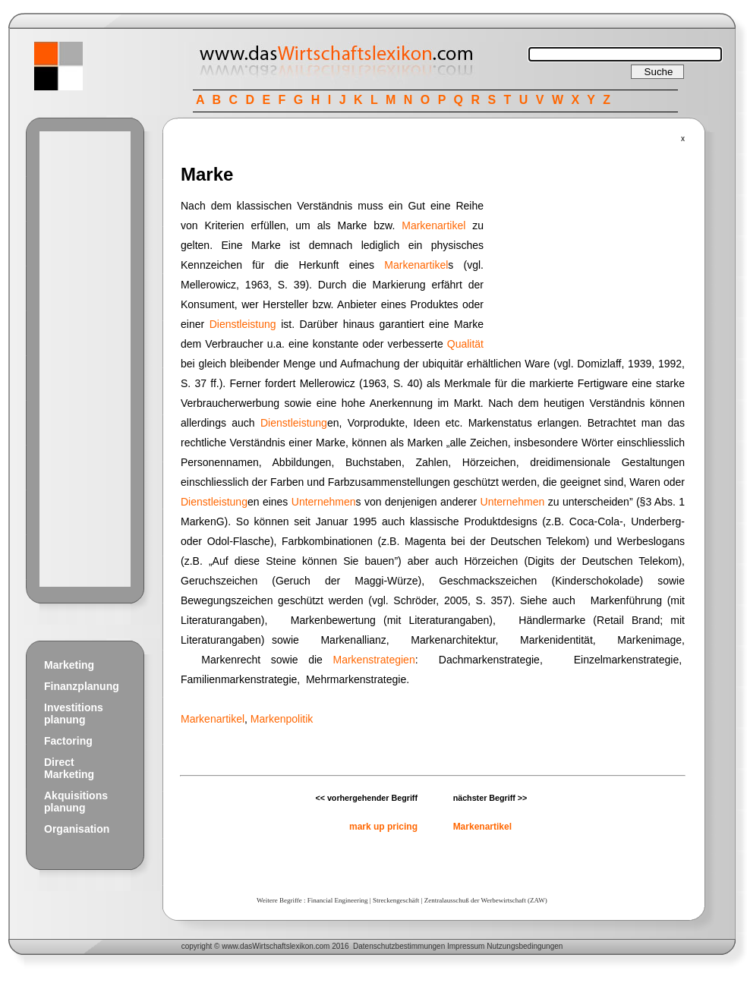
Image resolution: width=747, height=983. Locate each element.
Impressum (465, 946)
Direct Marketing (69, 768)
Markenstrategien (374, 660)
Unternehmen (324, 502)
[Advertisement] (85, 359)
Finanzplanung (81, 686)
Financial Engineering (337, 900)
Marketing (69, 665)
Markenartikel (433, 225)
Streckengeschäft (396, 900)
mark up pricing (383, 826)
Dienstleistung (243, 324)
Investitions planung (73, 713)
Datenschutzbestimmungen (399, 946)
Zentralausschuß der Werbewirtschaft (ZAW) (485, 900)
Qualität (465, 344)
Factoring (68, 741)
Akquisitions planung (76, 801)
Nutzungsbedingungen (525, 946)
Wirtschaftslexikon (283, 946)
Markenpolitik (282, 719)
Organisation (76, 829)
